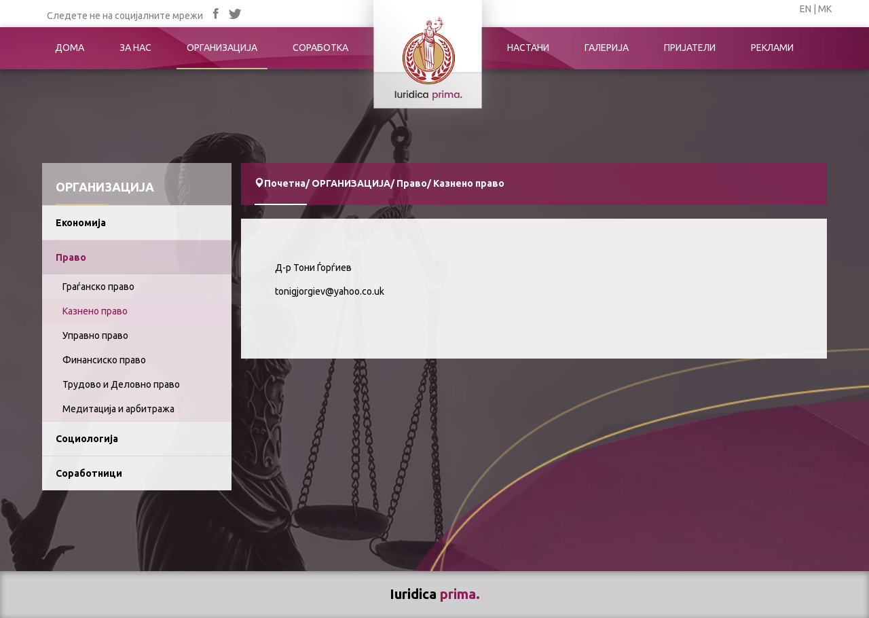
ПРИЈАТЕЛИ (690, 47)
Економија (81, 222)
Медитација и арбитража (118, 408)
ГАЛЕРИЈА (607, 47)
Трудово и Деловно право (121, 384)
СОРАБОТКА (320, 47)
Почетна (285, 183)
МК (825, 8)
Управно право (95, 335)
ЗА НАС (135, 47)
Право (71, 257)
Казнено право (95, 311)
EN (805, 8)
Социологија (87, 438)
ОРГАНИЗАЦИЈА (222, 47)
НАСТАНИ (528, 47)
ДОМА (69, 47)
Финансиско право (104, 360)
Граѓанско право (98, 286)
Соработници (89, 473)
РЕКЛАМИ (772, 47)
